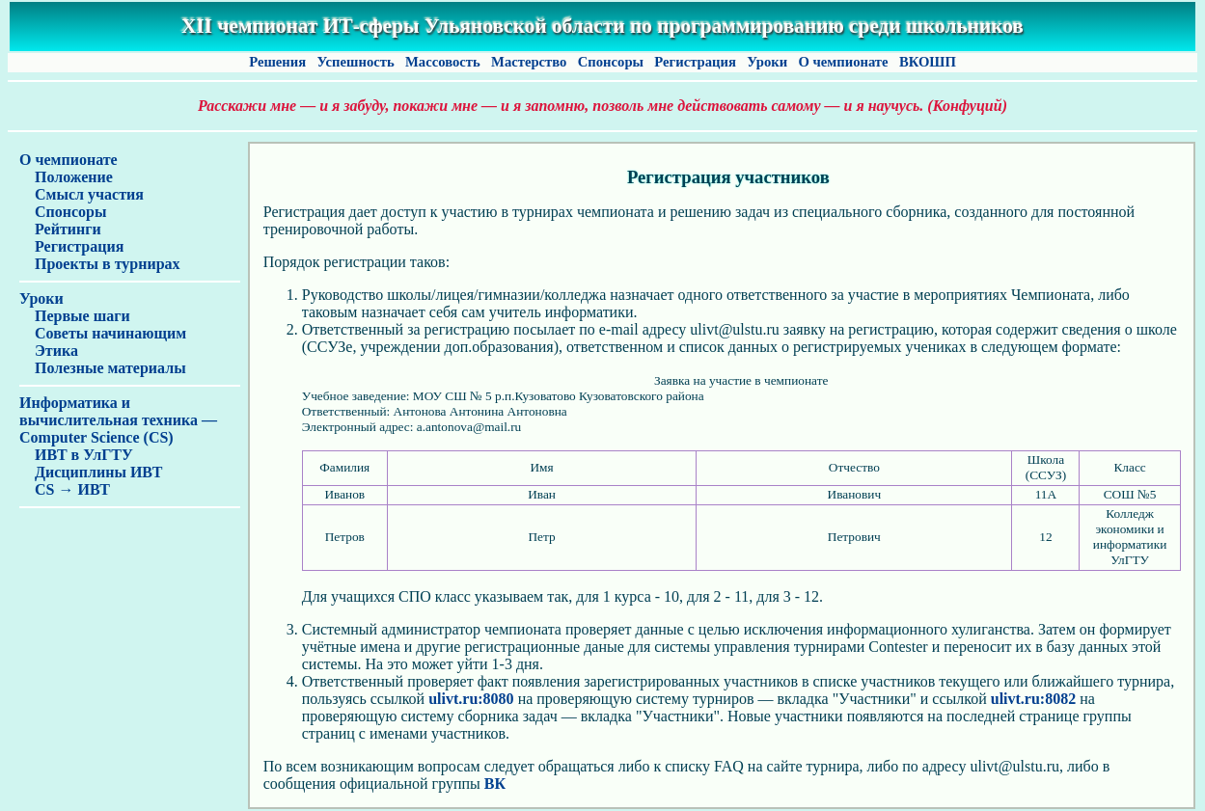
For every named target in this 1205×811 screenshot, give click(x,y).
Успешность (356, 61)
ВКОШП (927, 61)
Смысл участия (81, 194)
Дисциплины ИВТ (90, 472)
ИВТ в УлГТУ (76, 454)
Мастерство (528, 61)
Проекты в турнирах (99, 264)
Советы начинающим (102, 333)
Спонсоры (610, 61)
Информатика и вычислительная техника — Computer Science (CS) (118, 420)
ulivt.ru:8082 (1033, 698)
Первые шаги (74, 316)
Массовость (442, 61)
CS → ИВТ (64, 489)
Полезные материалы (102, 368)
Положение (66, 177)
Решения (277, 61)
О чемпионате (843, 61)
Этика (48, 350)
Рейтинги (60, 229)
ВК (495, 783)
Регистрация (695, 61)
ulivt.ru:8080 (470, 698)
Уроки (767, 61)
